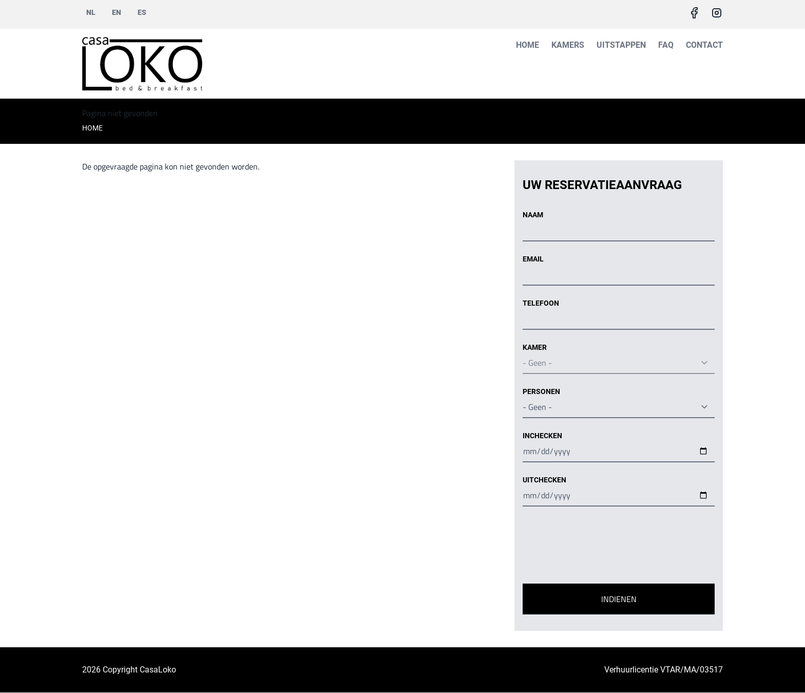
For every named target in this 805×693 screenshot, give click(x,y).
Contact (704, 45)
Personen (541, 391)
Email (533, 259)
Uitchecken (544, 480)
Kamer (535, 347)
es (142, 12)
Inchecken (542, 436)
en (116, 12)
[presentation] (601, 547)
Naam (533, 215)
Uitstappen (621, 45)
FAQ (666, 45)
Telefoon (541, 303)
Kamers (567, 45)
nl (90, 12)
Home (527, 45)
